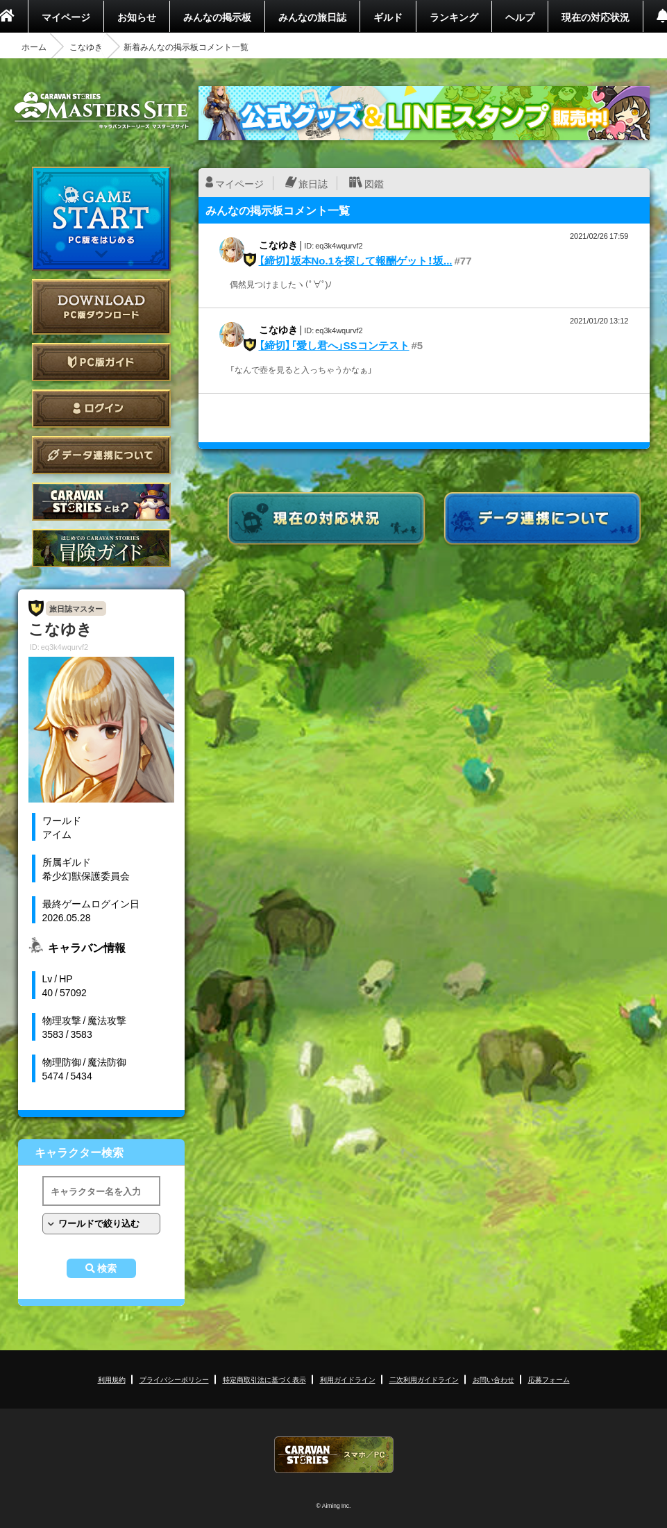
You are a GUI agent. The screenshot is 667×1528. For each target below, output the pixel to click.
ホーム (34, 46)
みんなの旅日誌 (312, 17)
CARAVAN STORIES (334, 1454)
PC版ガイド (101, 362)
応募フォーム (549, 1379)
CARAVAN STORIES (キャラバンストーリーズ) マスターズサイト (101, 110)
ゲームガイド (101, 548)
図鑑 (374, 183)
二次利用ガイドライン (424, 1379)
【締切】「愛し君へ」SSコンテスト (334, 345)
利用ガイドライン (347, 1379)
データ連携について (101, 455)
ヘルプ (519, 17)
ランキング (454, 17)
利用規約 (112, 1379)
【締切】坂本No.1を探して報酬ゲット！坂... (356, 260)
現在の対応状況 (596, 17)
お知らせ (136, 17)
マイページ (66, 17)
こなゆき (86, 46)
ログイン (101, 408)
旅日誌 (313, 183)
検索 (107, 1268)
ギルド (388, 17)
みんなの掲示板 (217, 17)
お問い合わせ (493, 1379)
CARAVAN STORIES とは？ (101, 501)
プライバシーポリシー (174, 1379)
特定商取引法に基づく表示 (264, 1379)
